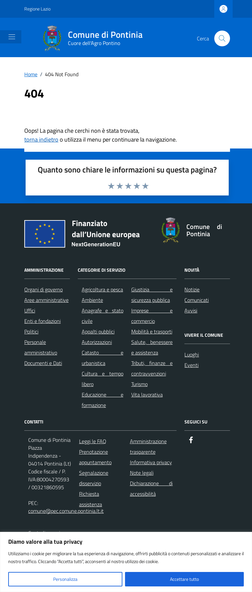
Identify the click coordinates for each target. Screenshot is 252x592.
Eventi (191, 365)
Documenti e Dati (43, 363)
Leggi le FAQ (92, 441)
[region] (126, 562)
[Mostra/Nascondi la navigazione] (12, 37)
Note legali (142, 473)
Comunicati (196, 300)
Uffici (29, 310)
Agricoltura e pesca (102, 289)
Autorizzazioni (97, 342)
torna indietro (41, 139)
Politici (31, 331)
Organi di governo (43, 289)
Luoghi (191, 354)
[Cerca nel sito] (222, 38)
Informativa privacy (151, 462)
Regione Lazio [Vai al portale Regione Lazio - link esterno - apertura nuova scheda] (37, 8)
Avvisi (190, 310)
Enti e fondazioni (42, 321)
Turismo (139, 384)
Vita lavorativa (147, 394)
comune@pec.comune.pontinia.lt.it (66, 511)
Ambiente (92, 300)
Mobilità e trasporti (151, 331)
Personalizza (65, 579)
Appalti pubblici (98, 331)
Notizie (192, 289)
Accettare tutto (184, 579)
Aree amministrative (46, 300)
